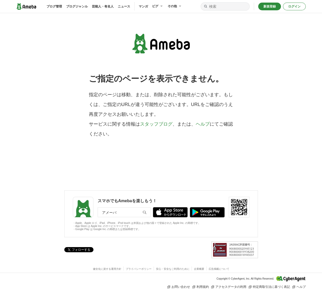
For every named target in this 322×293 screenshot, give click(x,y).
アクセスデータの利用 (228, 287)
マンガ (143, 6)
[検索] (205, 6)
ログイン (294, 6)
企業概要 (199, 268)
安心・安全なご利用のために (173, 268)
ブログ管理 (54, 6)
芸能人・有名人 (103, 6)
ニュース (124, 6)
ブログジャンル (77, 6)
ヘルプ (203, 124)
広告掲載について (219, 268)
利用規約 (200, 287)
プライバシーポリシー (139, 268)
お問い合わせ (178, 287)
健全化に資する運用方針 (107, 268)
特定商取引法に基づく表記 (269, 287)
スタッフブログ (156, 124)
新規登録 (269, 6)
